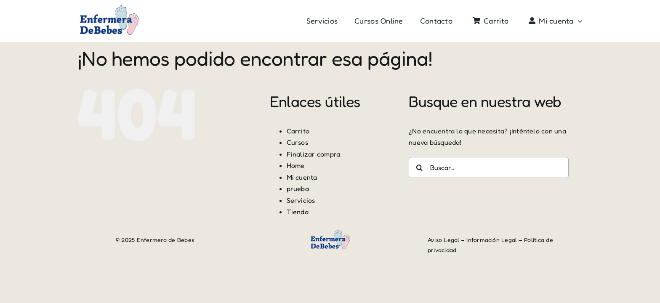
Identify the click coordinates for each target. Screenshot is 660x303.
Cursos (297, 142)
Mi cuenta (302, 177)
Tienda (298, 211)
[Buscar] (419, 167)
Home (296, 165)
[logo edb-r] (109, 7)
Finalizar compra (314, 154)
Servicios (301, 200)
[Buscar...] (489, 167)
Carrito (298, 131)
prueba (298, 188)
